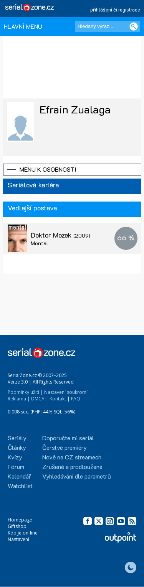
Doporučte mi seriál (68, 438)
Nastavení (18, 539)
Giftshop (17, 526)
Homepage (20, 519)
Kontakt (58, 398)
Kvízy (15, 457)
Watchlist (20, 486)
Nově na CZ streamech (71, 457)
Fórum (16, 466)
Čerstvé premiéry (64, 447)
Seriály (17, 438)
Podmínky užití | (25, 392)
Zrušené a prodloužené (72, 466)
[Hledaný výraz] (107, 26)
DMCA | (39, 398)
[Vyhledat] (133, 26)
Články (17, 447)
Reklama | (19, 398)
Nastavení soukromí (66, 392)
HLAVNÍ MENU (23, 26)
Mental (39, 243)
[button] (72, 169)
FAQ (75, 398)
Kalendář (19, 476)
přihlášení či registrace (115, 9)
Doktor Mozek (60, 234)
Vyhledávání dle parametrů (76, 476)
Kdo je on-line (23, 533)
